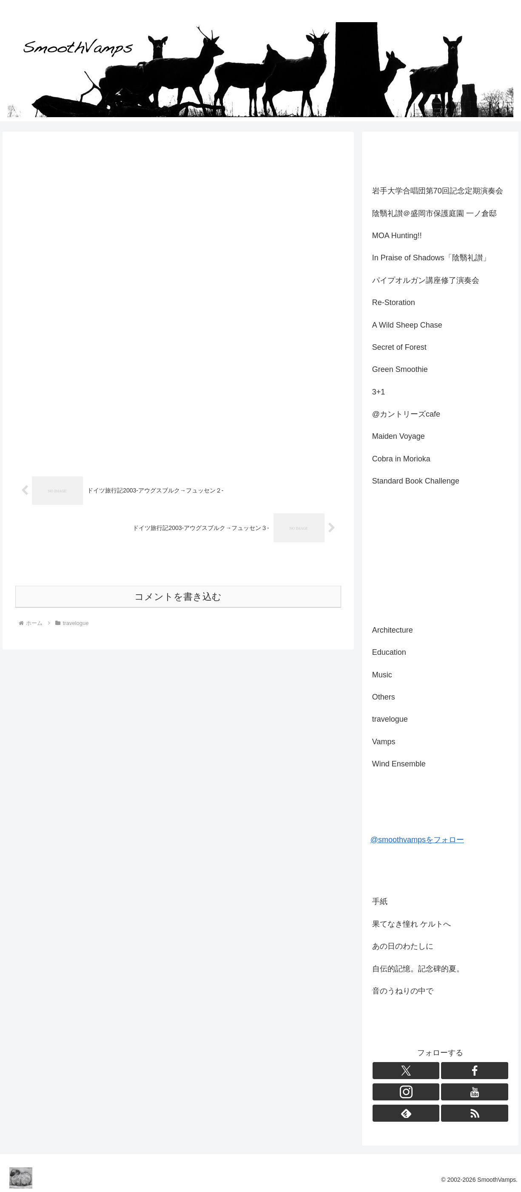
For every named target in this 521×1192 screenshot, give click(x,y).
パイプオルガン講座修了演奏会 (425, 280)
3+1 (378, 392)
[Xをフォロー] (406, 1070)
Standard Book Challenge (415, 481)
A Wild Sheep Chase (407, 325)
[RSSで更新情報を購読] (474, 1113)
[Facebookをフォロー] (474, 1070)
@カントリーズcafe (406, 414)
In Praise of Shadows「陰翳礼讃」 (431, 257)
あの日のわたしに (402, 946)
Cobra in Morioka (401, 459)
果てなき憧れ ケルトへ (411, 924)
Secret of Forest (399, 347)
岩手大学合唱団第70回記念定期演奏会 (437, 191)
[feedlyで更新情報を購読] (406, 1113)
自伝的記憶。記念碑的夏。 (418, 969)
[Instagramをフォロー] (406, 1091)
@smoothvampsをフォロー (417, 839)
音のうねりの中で (402, 991)
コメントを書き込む (178, 575)
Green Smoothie (400, 369)
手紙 (379, 901)
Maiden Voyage (398, 436)
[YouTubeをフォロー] (474, 1091)
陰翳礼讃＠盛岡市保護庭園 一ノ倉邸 (434, 213)
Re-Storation (393, 302)
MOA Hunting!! (397, 235)
